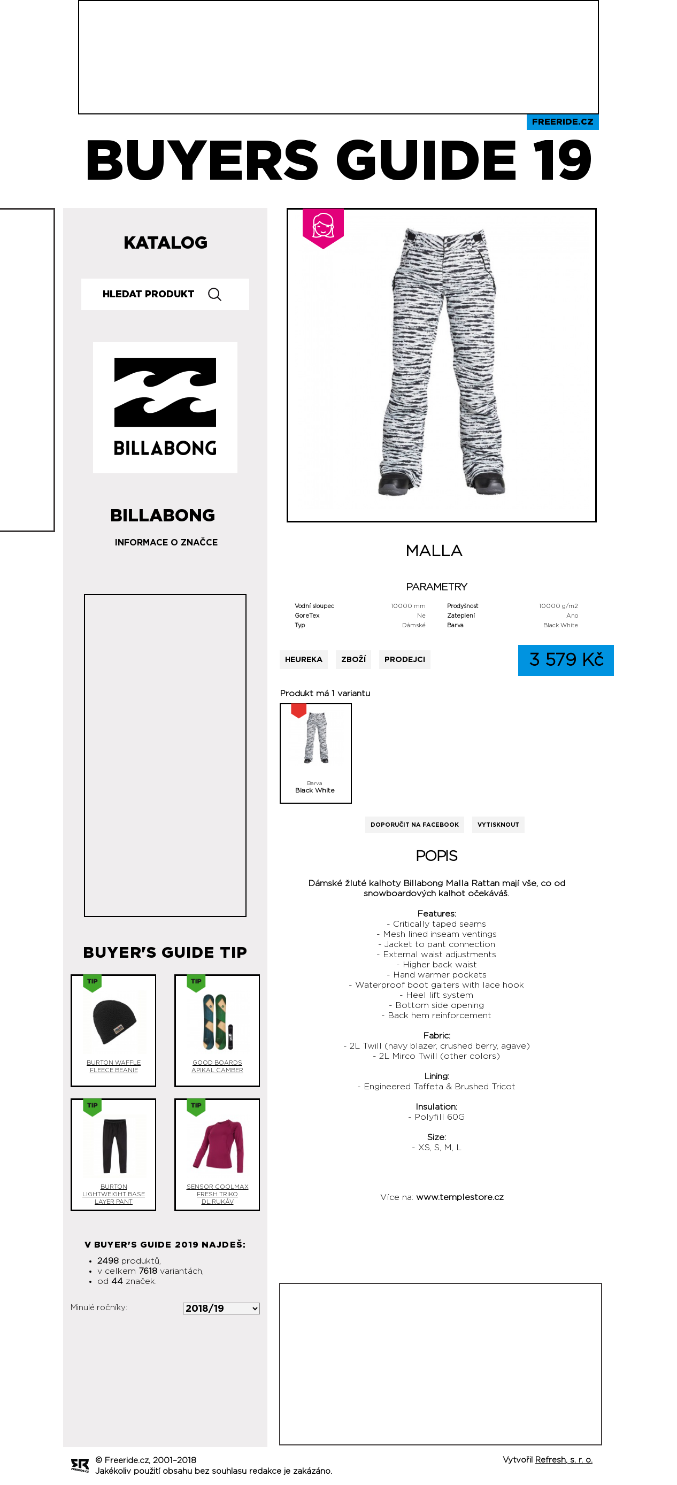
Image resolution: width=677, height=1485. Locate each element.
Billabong (162, 511)
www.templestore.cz (460, 1197)
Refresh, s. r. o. (564, 1460)
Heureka (303, 660)
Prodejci (404, 660)
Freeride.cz (563, 122)
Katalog (165, 243)
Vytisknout (498, 825)
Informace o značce (166, 542)
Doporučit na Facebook (415, 825)
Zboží (353, 660)
